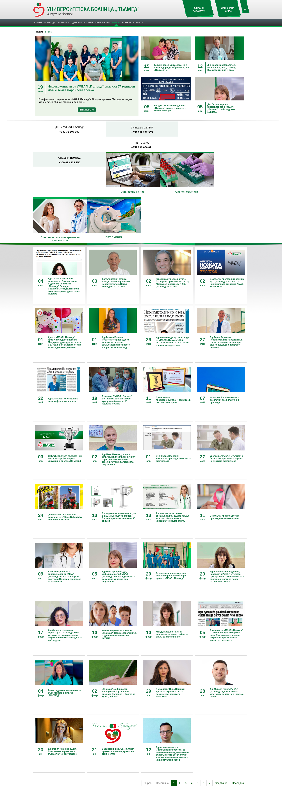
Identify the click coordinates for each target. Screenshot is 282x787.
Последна (238, 723)
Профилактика (102, 23)
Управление (41, 753)
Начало (38, 23)
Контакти (138, 23)
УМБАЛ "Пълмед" (44, 747)
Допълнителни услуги (100, 747)
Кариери (126, 23)
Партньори (40, 756)
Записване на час (227, 9)
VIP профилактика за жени (156, 753)
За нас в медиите (44, 769)
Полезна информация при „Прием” (106, 759)
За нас (47, 23)
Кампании (148, 747)
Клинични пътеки (97, 753)
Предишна (162, 723)
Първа (148, 723)
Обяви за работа (151, 766)
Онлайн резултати (199, 9)
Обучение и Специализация (157, 769)
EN (245, 9)
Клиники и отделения (70, 23)
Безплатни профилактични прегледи (161, 750)
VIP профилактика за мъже (156, 756)
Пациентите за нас (44, 772)
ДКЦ (54, 23)
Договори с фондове (99, 750)
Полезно (88, 23)
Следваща (221, 723)
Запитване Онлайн (206, 750)
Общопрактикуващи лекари (103, 756)
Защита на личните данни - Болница (215, 756)
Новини (116, 23)
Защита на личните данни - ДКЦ (213, 759)
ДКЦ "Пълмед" (42, 750)
